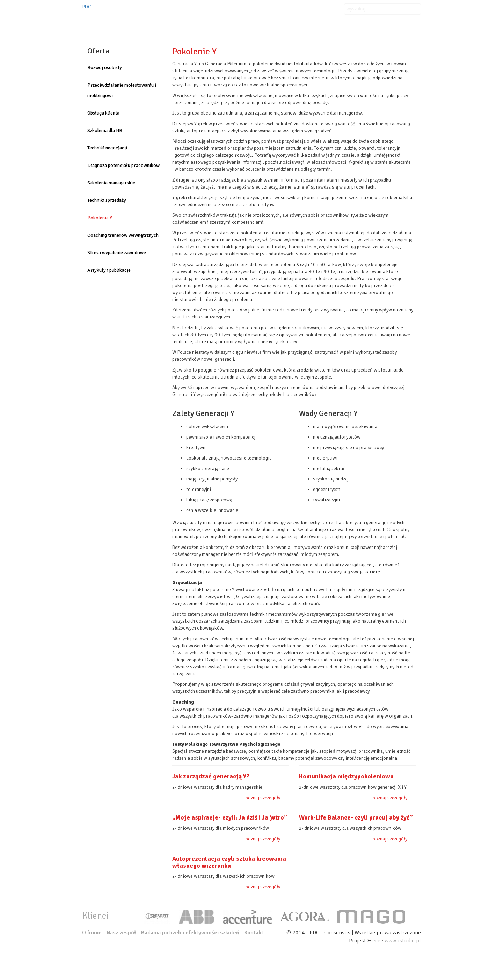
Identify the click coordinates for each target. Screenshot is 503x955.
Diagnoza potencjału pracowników (123, 165)
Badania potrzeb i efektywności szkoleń (190, 932)
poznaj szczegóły (263, 798)
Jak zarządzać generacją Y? (210, 776)
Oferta (202, 22)
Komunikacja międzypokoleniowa (346, 776)
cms (377, 940)
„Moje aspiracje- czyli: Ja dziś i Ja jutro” (229, 817)
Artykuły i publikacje (109, 270)
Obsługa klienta (103, 113)
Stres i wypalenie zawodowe (116, 253)
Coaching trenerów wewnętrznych (123, 235)
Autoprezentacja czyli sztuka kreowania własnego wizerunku (229, 862)
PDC (86, 7)
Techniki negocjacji (107, 148)
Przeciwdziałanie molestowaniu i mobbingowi (121, 90)
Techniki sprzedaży (106, 200)
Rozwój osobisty (104, 68)
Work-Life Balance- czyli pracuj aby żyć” (356, 817)
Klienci (297, 22)
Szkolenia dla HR (104, 130)
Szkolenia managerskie (111, 183)
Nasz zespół (401, 22)
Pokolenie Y (99, 218)
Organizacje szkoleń (250, 22)
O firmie (172, 22)
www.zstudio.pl (403, 940)
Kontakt (366, 22)
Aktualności (331, 22)
